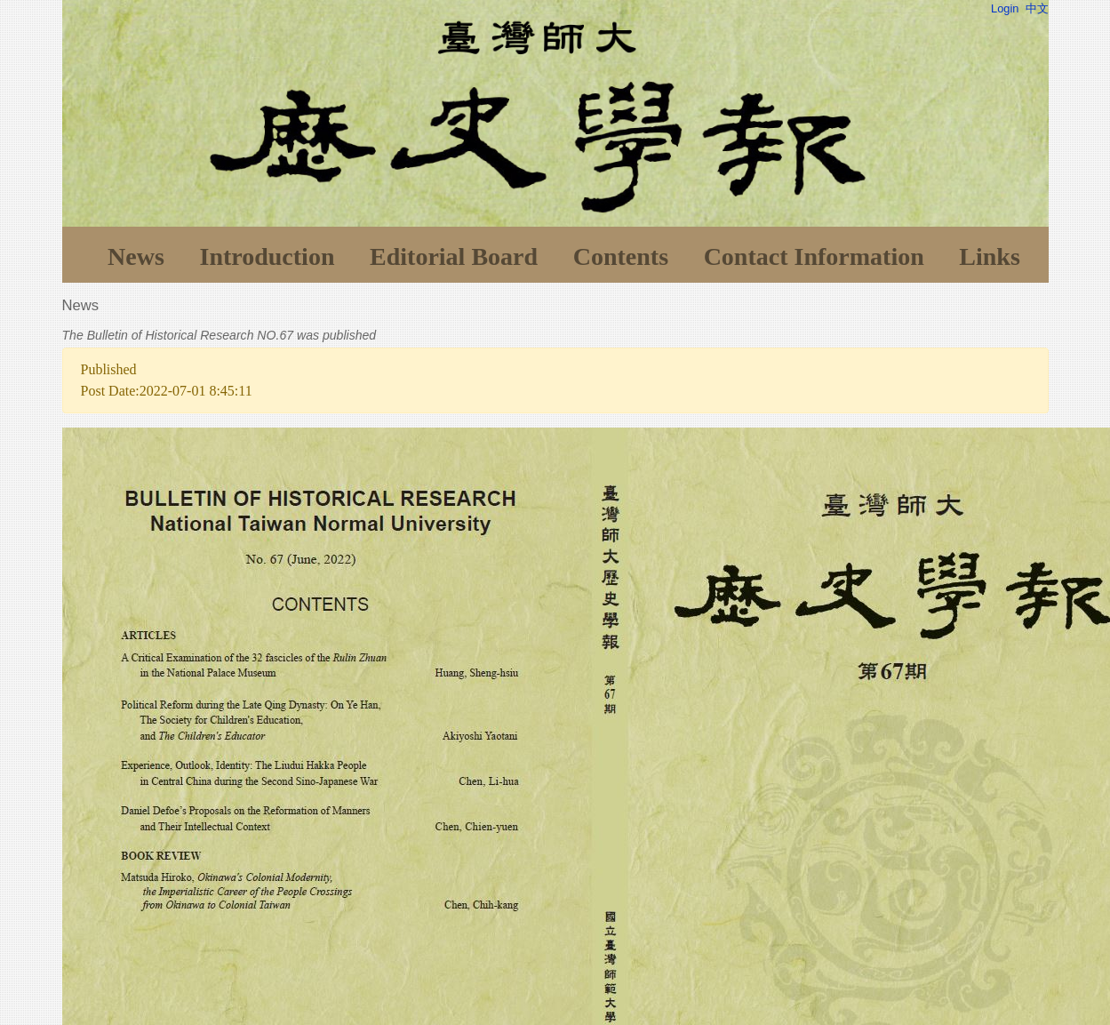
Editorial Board (454, 256)
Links (989, 256)
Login (1004, 8)
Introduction (266, 256)
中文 (1037, 8)
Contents (620, 256)
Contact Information (814, 256)
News (136, 256)
